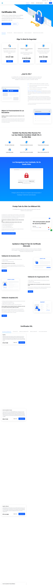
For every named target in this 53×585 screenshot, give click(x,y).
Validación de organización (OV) (18, 32)
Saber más (9, 61)
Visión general (4, 32)
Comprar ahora (25, 351)
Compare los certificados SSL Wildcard (9, 233)
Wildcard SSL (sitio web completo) (38, 32)
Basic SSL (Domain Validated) (32, 90)
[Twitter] (4, 544)
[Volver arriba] (47, 582)
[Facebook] (2, 544)
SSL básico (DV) (9, 32)
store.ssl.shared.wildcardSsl (43, 331)
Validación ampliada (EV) (28, 32)
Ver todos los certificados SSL (6, 331)
